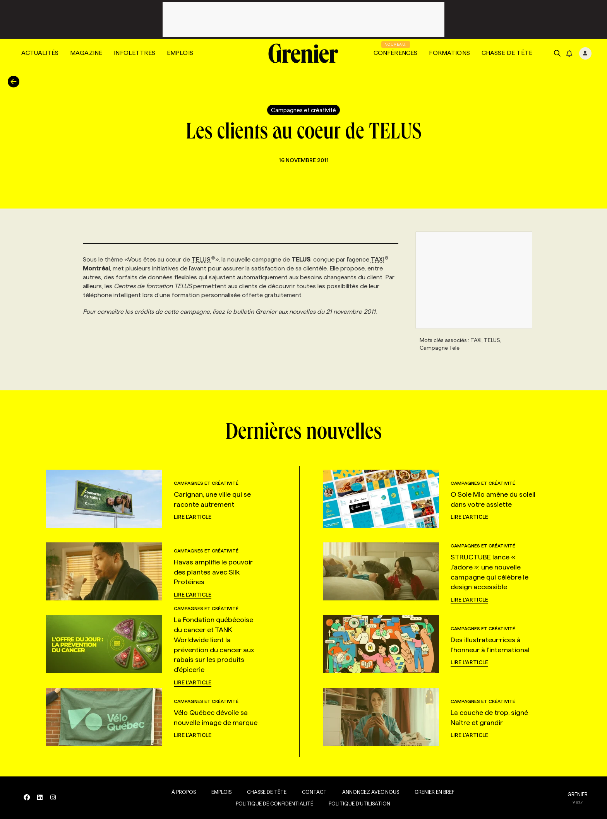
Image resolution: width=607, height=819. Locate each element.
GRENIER (578, 794)
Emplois (180, 53)
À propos (181, 792)
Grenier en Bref (432, 792)
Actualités (39, 53)
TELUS (203, 259)
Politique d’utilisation (357, 803)
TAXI (380, 259)
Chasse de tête (507, 53)
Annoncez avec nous (368, 792)
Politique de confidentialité (271, 803)
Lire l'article (192, 517)
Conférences (396, 53)
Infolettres (134, 53)
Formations (449, 53)
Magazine (86, 53)
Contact (311, 792)
